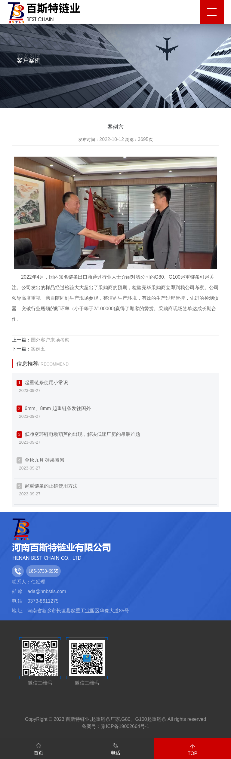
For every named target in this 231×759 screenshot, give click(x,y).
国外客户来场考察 (50, 339)
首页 (38, 747)
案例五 (38, 348)
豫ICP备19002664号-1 (125, 726)
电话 (115, 747)
